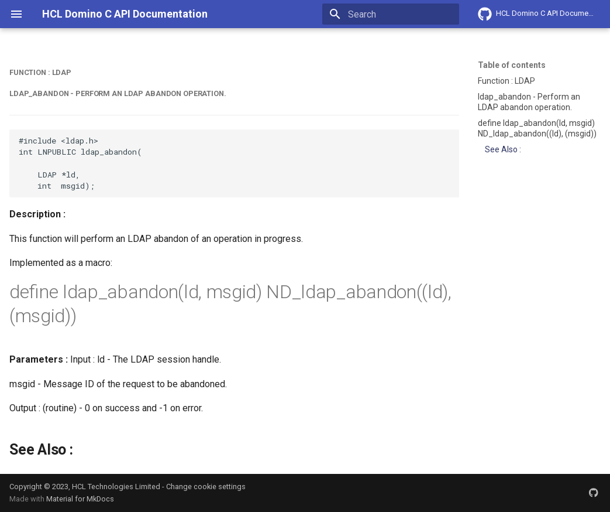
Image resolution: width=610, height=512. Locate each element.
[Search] (390, 14)
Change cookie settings (206, 486)
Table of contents (512, 65)
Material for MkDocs (80, 498)
